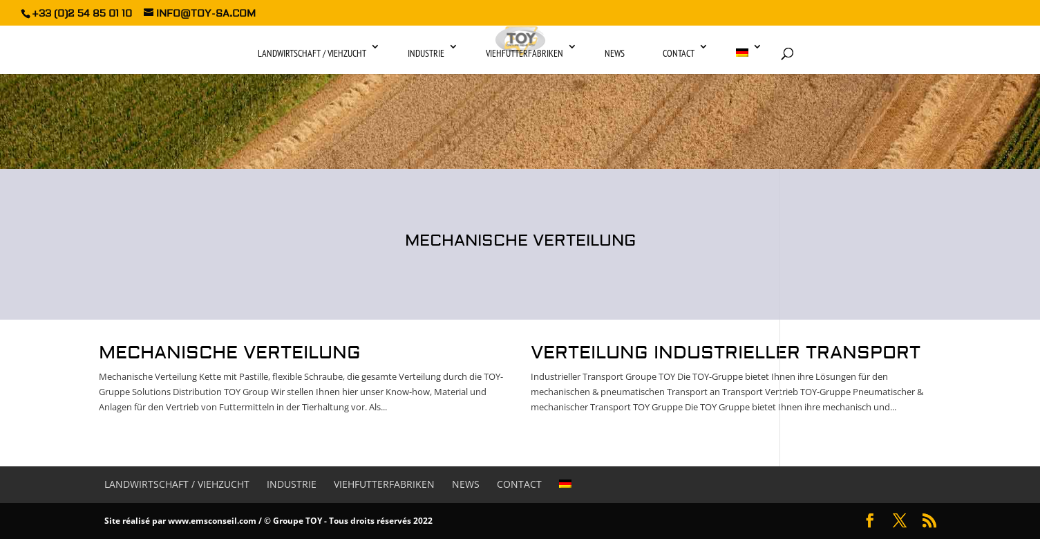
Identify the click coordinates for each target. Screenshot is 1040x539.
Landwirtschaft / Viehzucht (312, 53)
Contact (678, 53)
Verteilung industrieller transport (725, 353)
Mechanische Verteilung (230, 353)
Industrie (426, 53)
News (615, 53)
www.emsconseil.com (212, 521)
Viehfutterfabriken (524, 53)
